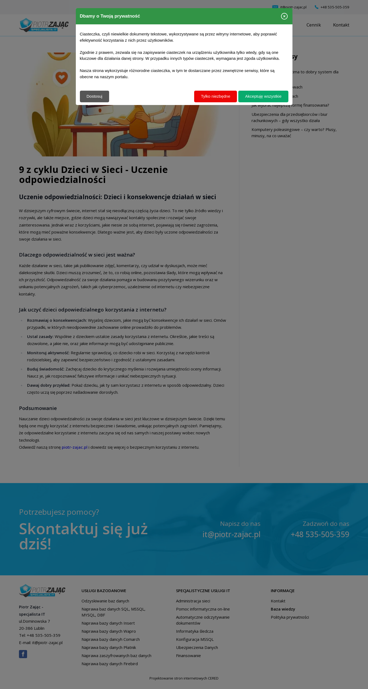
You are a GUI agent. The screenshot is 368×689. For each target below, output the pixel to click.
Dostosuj (94, 96)
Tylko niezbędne (215, 96)
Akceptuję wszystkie (263, 96)
